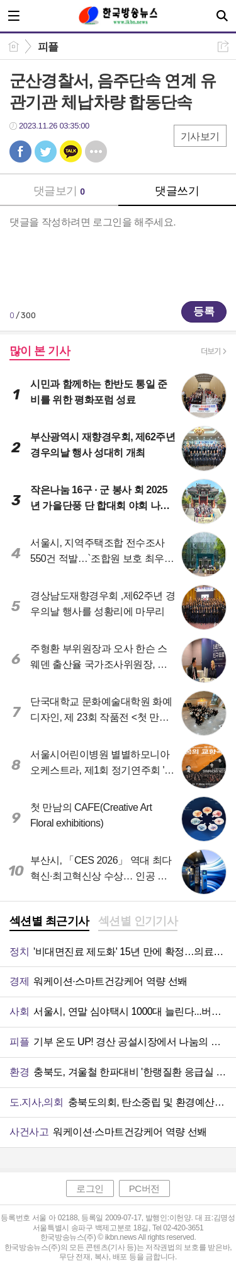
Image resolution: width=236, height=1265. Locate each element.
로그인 (90, 1188)
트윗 (46, 151)
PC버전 (144, 1188)
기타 (96, 151)
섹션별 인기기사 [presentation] (138, 921)
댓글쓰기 (177, 191)
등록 (204, 312)
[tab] (49, 922)
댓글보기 (59, 191)
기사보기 (200, 136)
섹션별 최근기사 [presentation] (49, 921)
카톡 (71, 151)
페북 (20, 151)
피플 (48, 47)
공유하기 (223, 46)
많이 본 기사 (39, 351)
